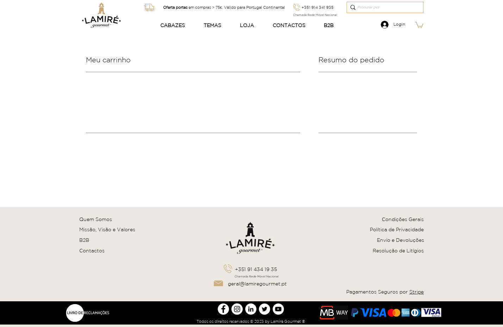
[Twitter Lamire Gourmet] (264, 309)
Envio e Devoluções (400, 240)
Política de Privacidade (397, 229)
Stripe (416, 292)
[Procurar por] (382, 7)
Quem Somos (95, 219)
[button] (176, 25)
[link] (419, 24)
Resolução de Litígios (398, 250)
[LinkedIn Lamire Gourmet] (250, 309)
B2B (84, 240)
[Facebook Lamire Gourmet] (223, 309)
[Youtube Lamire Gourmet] (278, 309)
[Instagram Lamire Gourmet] (237, 309)
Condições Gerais (403, 219)
